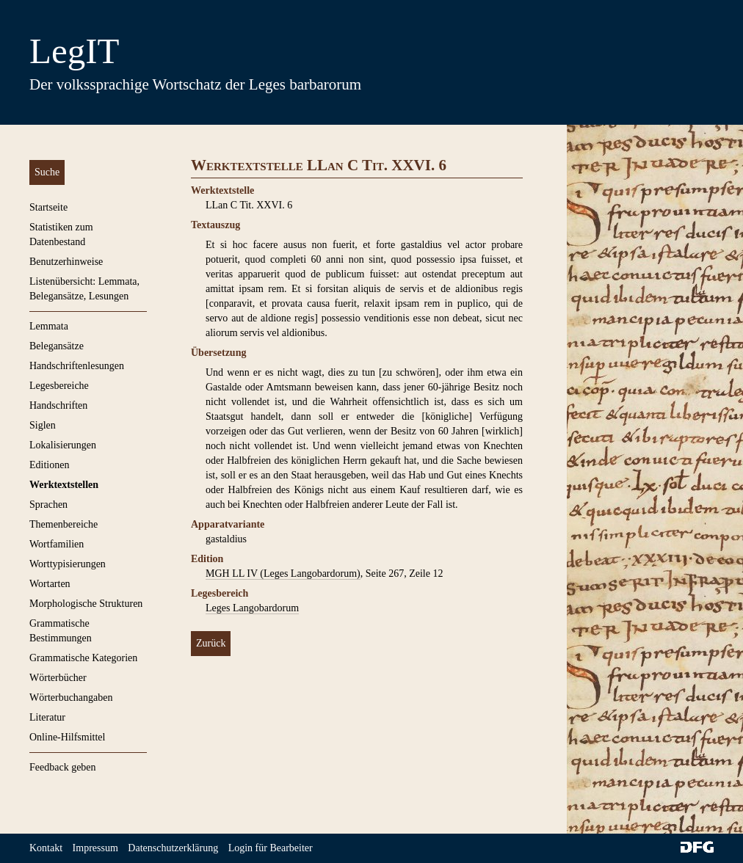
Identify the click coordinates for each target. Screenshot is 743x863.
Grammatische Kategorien (83, 657)
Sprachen (48, 504)
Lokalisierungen (62, 445)
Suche (47, 172)
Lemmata (48, 326)
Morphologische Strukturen (85, 603)
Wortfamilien (56, 544)
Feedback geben (62, 767)
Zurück (210, 643)
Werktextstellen (63, 484)
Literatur (47, 717)
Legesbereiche (59, 385)
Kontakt (45, 847)
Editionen (49, 464)
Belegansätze (56, 346)
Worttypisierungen (67, 563)
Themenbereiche (63, 524)
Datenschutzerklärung (173, 847)
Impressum (95, 847)
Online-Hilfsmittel (67, 737)
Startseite (48, 207)
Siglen (42, 425)
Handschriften (58, 405)
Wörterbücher (58, 677)
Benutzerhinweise (66, 261)
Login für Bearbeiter (270, 847)
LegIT (74, 51)
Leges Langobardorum (252, 607)
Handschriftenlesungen (76, 365)
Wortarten (49, 583)
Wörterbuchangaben (71, 697)
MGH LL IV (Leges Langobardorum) (283, 573)
